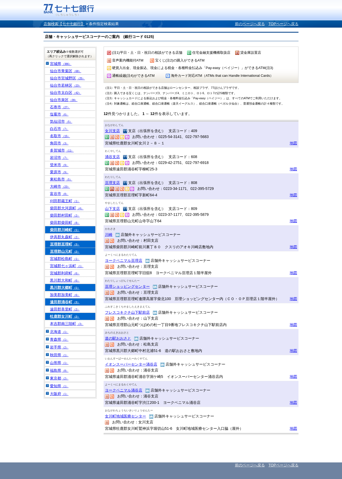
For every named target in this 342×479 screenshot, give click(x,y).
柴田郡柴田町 (65, 222)
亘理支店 (112, 183)
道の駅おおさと (118, 338)
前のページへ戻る (250, 24)
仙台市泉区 (63, 100)
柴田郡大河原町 (67, 208)
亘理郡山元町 (65, 251)
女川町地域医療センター (125, 416)
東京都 (59, 378)
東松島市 (61, 179)
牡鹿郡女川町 (65, 316)
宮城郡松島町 (65, 258)
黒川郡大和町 (65, 280)
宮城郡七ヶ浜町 (67, 266)
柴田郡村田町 (65, 215)
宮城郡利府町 (65, 273)
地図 (293, 143)
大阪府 (59, 394)
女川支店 (112, 131)
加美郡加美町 (65, 295)
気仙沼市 (61, 121)
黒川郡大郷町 (65, 287)
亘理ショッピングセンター (127, 286)
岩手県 (59, 347)
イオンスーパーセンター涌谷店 (131, 364)
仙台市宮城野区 (67, 78)
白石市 (59, 129)
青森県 (59, 339)
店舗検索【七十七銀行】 (64, 24)
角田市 (59, 143)
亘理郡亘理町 (65, 244)
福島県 (59, 370)
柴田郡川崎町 (65, 230)
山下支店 (112, 208)
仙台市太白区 (65, 92)
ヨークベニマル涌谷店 (123, 390)
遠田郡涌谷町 (65, 302)
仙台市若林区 (65, 85)
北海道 (59, 331)
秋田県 (59, 355)
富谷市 (59, 193)
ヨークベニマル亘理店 (123, 260)
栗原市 (59, 172)
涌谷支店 (112, 157)
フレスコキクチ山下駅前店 (127, 312)
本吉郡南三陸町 (67, 323)
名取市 (60, 136)
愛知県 (59, 386)
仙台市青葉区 (65, 71)
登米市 (59, 165)
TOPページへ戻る (283, 24)
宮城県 (61, 64)
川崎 (108, 234)
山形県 (59, 363)
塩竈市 (59, 114)
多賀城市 (62, 150)
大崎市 (60, 186)
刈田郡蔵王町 (65, 201)
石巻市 (60, 107)
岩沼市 (59, 157)
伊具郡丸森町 (65, 237)
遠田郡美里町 (65, 309)
